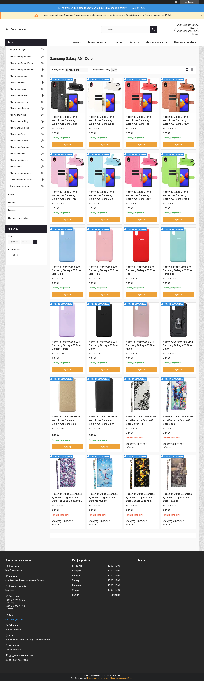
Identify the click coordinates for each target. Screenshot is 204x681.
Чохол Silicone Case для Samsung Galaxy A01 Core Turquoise (177, 270)
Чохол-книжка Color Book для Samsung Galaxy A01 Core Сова (178, 420)
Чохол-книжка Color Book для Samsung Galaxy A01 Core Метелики (104, 497)
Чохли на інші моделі (20, 173)
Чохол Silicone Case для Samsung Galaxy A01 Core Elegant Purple (66, 345)
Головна (76, 42)
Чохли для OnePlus (19, 128)
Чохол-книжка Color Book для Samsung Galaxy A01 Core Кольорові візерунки (67, 497)
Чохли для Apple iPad (20, 57)
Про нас (118, 42)
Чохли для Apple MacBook (23, 69)
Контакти (134, 42)
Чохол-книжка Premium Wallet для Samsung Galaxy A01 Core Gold (66, 420)
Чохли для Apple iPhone (21, 63)
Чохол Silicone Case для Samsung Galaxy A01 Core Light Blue (66, 270)
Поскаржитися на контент (98, 678)
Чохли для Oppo (18, 134)
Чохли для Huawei (19, 95)
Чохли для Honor (18, 89)
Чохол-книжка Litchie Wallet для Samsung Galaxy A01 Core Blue (101, 195)
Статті (11, 195)
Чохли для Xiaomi (19, 160)
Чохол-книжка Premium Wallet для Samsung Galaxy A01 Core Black (103, 420)
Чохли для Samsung (20, 147)
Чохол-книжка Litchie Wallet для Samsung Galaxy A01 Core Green (176, 195)
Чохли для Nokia (18, 115)
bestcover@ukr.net (14, 619)
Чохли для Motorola (19, 108)
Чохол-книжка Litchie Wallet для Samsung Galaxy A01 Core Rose (138, 195)
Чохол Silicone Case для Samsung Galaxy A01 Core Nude (140, 345)
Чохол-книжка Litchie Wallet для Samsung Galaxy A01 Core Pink (64, 195)
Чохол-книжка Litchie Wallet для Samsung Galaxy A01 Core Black (64, 120)
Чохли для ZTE (17, 166)
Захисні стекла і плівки (21, 179)
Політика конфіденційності (121, 678)
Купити (67, 145)
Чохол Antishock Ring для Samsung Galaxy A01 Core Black (178, 345)
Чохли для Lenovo (19, 102)
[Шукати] (153, 29)
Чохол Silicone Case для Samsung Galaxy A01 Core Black (103, 345)
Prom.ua (116, 675)
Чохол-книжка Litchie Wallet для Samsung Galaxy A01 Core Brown (176, 120)
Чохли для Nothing (19, 121)
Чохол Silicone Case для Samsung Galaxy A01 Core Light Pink (103, 270)
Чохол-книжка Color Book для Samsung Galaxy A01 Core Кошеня (178, 497)
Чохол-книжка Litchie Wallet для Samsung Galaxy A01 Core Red (138, 120)
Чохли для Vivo (17, 154)
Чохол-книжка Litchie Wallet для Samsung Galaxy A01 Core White (101, 120)
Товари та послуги (97, 42)
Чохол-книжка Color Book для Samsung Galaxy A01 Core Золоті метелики (141, 497)
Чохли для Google (19, 76)
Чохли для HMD (17, 82)
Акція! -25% (138, 8)
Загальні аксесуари (19, 186)
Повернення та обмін (185, 42)
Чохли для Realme (19, 140)
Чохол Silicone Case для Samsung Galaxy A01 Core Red (140, 270)
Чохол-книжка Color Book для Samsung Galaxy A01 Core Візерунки (141, 420)
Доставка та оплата (156, 42)
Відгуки (12, 210)
